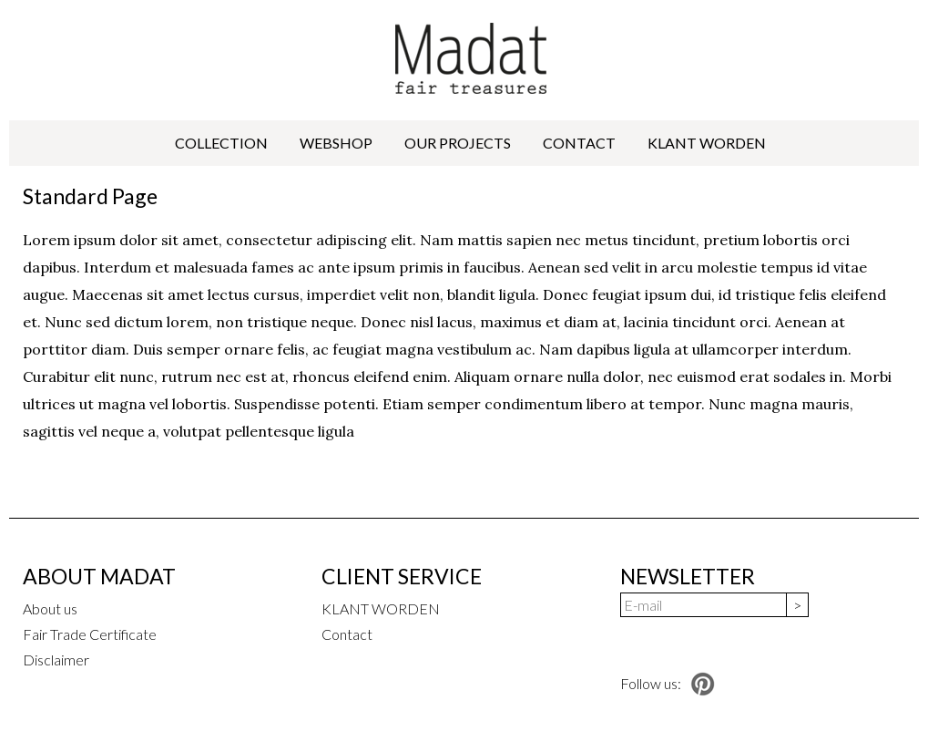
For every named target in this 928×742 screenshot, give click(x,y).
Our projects (457, 142)
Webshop (336, 142)
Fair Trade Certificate (90, 634)
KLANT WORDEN (707, 142)
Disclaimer (56, 659)
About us (50, 608)
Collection (221, 142)
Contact (579, 142)
